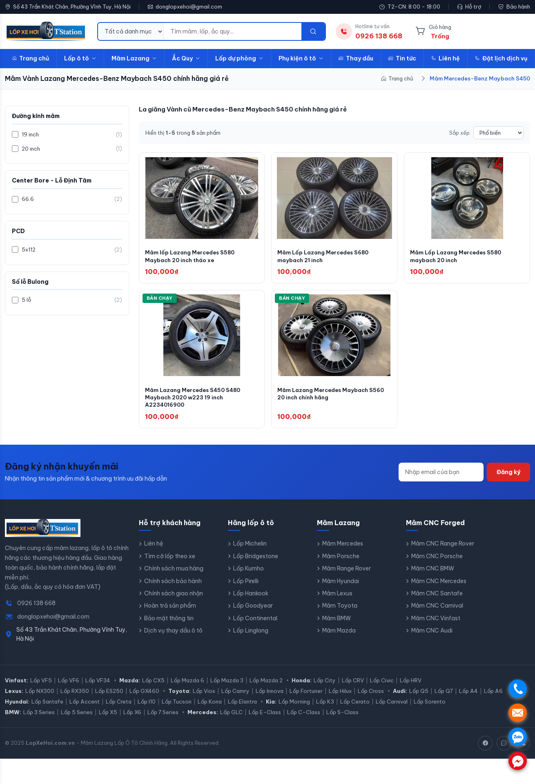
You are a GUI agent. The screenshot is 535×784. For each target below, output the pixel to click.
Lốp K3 (325, 705)
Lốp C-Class (303, 716)
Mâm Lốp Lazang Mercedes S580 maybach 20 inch (459, 257)
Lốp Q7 (444, 695)
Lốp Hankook (250, 597)
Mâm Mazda (339, 634)
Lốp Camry (235, 695)
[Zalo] (504, 747)
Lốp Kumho (248, 572)
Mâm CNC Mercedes (438, 584)
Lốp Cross (371, 695)
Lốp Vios (204, 695)
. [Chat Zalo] (517, 737)
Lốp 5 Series (77, 716)
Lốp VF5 (41, 684)
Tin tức (402, 58)
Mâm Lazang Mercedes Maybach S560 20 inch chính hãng (326, 397)
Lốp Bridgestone (255, 560)
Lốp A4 (468, 695)
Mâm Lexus (337, 597)
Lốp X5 (108, 716)
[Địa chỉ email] (441, 475)
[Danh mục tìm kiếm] (131, 31)
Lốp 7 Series (162, 716)
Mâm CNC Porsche (437, 560)
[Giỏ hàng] (433, 31)
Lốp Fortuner (306, 695)
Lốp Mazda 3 (226, 684)
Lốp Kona (210, 705)
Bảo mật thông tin (169, 622)
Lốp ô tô (80, 58)
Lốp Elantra (242, 705)
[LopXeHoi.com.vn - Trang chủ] (46, 31)
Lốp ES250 (109, 695)
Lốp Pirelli (246, 584)
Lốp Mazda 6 (187, 684)
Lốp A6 (493, 695)
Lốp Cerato (355, 705)
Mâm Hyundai (340, 584)
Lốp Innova (269, 695)
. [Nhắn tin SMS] (517, 713)
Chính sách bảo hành (173, 584)
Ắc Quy (186, 58)
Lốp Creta (119, 705)
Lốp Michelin (250, 547)
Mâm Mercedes (342, 547)
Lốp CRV (353, 684)
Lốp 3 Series (39, 716)
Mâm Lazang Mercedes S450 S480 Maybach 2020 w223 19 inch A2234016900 (196, 400)
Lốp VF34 (97, 684)
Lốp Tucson (177, 705)
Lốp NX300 (39, 695)
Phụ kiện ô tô (301, 58)
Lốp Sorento (430, 705)
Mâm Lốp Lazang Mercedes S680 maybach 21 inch (326, 257)
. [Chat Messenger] (517, 761)
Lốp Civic (382, 684)
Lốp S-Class (342, 716)
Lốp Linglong (250, 634)
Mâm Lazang (134, 58)
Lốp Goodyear (253, 609)
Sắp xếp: (460, 132)
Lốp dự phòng (239, 58)
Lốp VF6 (68, 684)
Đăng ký (508, 475)
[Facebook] (485, 747)
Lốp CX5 (153, 684)
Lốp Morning (294, 705)
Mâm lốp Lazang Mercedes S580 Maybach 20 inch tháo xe (193, 257)
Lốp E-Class (265, 716)
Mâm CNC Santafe (437, 597)
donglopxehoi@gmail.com (189, 6)
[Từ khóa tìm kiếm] (232, 31)
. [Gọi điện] (517, 689)
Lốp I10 (147, 705)
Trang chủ (30, 58)
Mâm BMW (336, 622)
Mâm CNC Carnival (437, 609)
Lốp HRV (410, 684)
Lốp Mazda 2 (266, 684)
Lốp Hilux (340, 695)
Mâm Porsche (340, 560)
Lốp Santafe (47, 705)
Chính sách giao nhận (173, 597)
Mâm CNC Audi (432, 634)
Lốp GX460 (144, 695)
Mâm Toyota (339, 609)
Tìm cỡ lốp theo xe (169, 560)
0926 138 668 (36, 607)
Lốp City (325, 684)
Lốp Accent (84, 705)
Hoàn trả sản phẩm (170, 609)
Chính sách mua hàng (173, 572)
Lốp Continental (255, 622)
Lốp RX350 (74, 695)
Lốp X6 (132, 716)
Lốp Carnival (392, 705)
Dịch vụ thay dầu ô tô (173, 634)
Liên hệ (445, 58)
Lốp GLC (231, 716)
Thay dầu (356, 58)
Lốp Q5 (418, 695)
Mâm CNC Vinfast (435, 622)
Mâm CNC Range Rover (442, 547)
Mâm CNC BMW (432, 572)
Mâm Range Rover (346, 572)
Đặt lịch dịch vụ (501, 58)
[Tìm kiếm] (313, 31)
